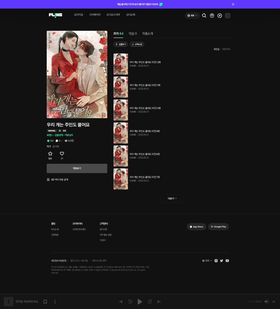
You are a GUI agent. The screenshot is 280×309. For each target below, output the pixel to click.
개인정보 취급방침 (58, 260)
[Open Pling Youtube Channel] (227, 260)
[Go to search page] (204, 15)
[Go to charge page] (220, 15)
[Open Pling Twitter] (221, 260)
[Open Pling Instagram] (216, 260)
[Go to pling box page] (212, 15)
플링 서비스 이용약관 (79, 260)
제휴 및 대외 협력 (99, 260)
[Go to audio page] (55, 15)
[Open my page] (228, 15)
